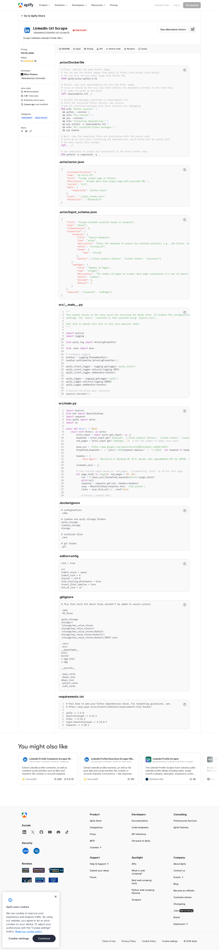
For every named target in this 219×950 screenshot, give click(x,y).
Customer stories (183, 897)
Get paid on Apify (141, 840)
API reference (139, 834)
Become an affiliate (184, 890)
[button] (101, 814)
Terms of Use (109, 941)
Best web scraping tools (141, 882)
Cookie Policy (149, 941)
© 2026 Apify (190, 941)
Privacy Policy (129, 941)
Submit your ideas (99, 870)
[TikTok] (66, 832)
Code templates (140, 827)
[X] (32, 832)
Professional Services (185, 820)
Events (179, 877)
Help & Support (99, 864)
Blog (176, 884)
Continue (44, 938)
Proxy (93, 834)
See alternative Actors (173, 29)
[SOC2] (36, 851)
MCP (92, 840)
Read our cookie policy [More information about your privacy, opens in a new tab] (28, 931)
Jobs (183, 910)
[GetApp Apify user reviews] (25, 870)
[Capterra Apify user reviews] (56, 870)
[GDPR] (25, 851)
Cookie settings (170, 941)
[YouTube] (49, 832)
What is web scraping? (138, 872)
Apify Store (96, 820)
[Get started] (192, 5)
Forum (93, 877)
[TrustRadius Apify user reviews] (40, 880)
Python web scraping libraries (143, 891)
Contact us (179, 870)
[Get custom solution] (162, 5)
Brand (177, 917)
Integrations (96, 827)
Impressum (181, 924)
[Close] (55, 896)
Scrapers (136, 899)
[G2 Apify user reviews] (27, 880)
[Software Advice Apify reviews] (39, 870)
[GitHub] (41, 832)
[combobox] (193, 29)
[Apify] (25, 5)
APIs (134, 864)
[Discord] (58, 832)
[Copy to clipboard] (185, 70)
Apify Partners (181, 827)
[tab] (64, 48)
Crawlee (96, 847)
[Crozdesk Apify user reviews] (53, 880)
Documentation (140, 820)
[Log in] (177, 5)
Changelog (179, 904)
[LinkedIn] (24, 832)
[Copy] (51, 32)
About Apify (180, 864)
